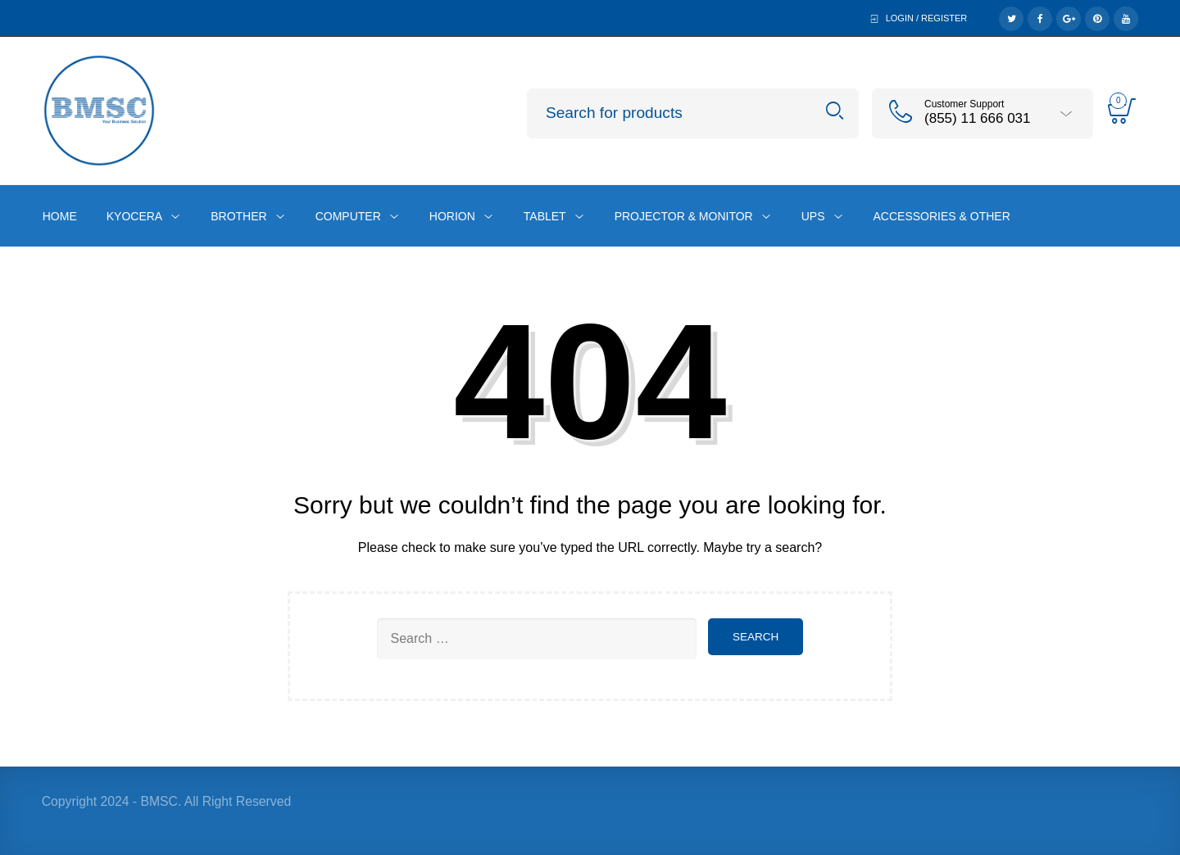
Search (834, 110)
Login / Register (927, 18)
